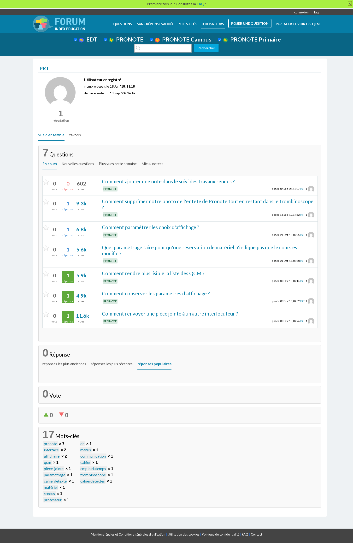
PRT (302, 188)
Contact (256, 534)
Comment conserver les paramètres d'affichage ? (156, 293)
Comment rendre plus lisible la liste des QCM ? (153, 273)
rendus (49, 493)
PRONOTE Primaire (252, 39)
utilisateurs (213, 24)
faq (316, 12)
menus (85, 450)
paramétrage (54, 474)
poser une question (250, 23)
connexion (301, 12)
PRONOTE (126, 39)
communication (93, 456)
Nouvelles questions (78, 163)
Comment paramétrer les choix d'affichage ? (150, 227)
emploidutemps (93, 468)
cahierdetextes (92, 481)
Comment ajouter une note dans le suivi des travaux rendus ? (168, 181)
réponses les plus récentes (112, 364)
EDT (88, 39)
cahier (85, 462)
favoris (75, 135)
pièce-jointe (54, 468)
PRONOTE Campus (183, 39)
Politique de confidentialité (220, 534)
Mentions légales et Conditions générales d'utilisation (128, 534)
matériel (51, 487)
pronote (50, 443)
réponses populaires (154, 364)
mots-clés (188, 24)
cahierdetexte (55, 481)
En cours (49, 163)
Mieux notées (152, 163)
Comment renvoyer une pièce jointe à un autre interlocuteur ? (170, 313)
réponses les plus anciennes (64, 364)
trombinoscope (93, 474)
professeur (53, 499)
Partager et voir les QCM (298, 24)
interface (51, 450)
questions (122, 24)
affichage (51, 456)
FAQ (245, 534)
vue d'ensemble (51, 135)
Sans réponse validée (155, 24)
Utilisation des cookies (183, 534)
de (82, 443)
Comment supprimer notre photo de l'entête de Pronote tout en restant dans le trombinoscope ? (207, 204)
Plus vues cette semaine (118, 163)
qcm (47, 462)
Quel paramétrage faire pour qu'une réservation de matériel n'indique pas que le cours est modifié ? (200, 250)
